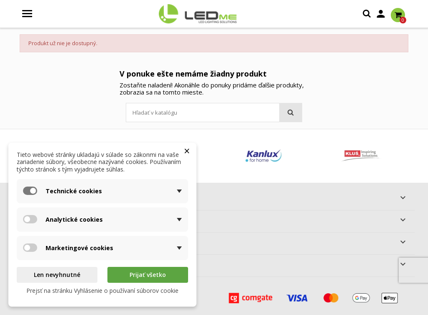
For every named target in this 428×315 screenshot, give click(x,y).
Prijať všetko (148, 275)
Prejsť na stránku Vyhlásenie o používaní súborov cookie (102, 291)
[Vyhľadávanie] (214, 112)
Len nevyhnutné (57, 275)
